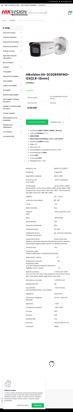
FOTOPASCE (7, 132)
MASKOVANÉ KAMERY (11, 95)
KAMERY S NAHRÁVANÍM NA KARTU (12, 107)
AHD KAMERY (8, 81)
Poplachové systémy (11, 42)
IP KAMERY (12, 20)
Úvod (4, 20)
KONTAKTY (42, 5)
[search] (46, 13)
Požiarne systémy (10, 37)
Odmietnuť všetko (23, 405)
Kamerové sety (9, 51)
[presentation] (27, 361)
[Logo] (14, 13)
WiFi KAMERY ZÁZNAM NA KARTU (11, 100)
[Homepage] (2, 5)
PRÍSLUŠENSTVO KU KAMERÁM (10, 119)
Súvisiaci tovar (57, 122)
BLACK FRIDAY (8, 63)
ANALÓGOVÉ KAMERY (11, 76)
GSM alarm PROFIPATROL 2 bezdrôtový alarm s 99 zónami (37, 366)
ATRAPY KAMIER (9, 113)
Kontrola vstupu (9, 33)
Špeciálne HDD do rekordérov (10, 57)
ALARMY (6, 67)
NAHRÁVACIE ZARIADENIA (8, 126)
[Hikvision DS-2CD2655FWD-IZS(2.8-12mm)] (49, 48)
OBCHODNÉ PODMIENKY (29, 5)
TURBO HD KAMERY (10, 86)
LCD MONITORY (8, 136)
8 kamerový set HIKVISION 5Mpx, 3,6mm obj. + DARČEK (60, 361)
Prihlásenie (54, 1)
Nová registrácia (66, 1)
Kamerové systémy (10, 46)
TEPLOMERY (7, 72)
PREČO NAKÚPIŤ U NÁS (11, 5)
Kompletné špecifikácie (37, 122)
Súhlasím (38, 405)
